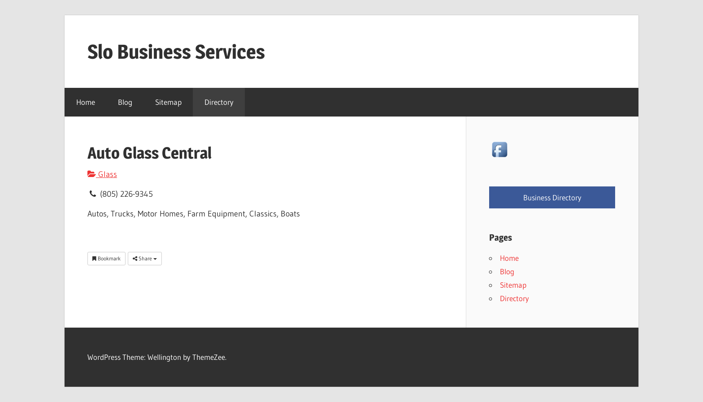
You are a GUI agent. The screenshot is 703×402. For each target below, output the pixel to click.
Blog (125, 102)
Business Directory (552, 197)
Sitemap (168, 102)
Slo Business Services (176, 51)
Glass (102, 174)
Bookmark (106, 258)
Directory (219, 102)
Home (85, 102)
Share (145, 258)
